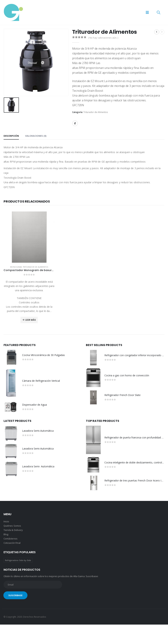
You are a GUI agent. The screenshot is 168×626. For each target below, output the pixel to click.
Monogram (16, 267)
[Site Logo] (13, 12)
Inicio (6, 522)
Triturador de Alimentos (95, 112)
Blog (6, 535)
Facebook (75, 123)
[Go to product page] (29, 237)
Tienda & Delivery (13, 531)
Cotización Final (12, 544)
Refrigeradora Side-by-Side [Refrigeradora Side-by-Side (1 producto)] (18, 561)
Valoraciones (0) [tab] (35, 135)
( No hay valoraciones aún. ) (103, 37)
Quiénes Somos (12, 527)
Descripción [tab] (11, 135)
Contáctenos (10, 539)
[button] (147, 12)
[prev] (156, 31)
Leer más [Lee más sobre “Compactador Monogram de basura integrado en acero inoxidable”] (30, 319)
